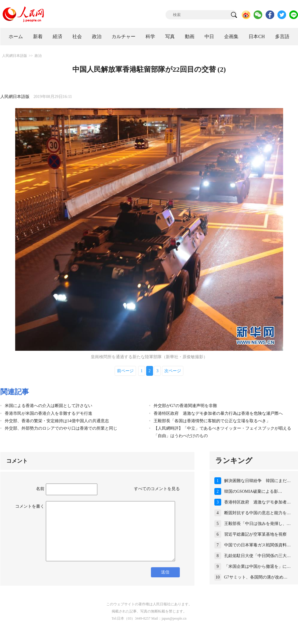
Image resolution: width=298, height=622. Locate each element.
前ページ (125, 371)
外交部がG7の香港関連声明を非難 (185, 405)
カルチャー (123, 36)
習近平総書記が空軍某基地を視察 (255, 534)
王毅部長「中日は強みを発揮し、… (257, 523)
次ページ (172, 371)
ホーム (16, 36)
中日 (209, 36)
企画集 (231, 36)
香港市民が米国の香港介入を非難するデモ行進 (48, 413)
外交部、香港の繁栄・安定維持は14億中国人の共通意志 (57, 421)
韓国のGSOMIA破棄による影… (253, 491)
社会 (77, 36)
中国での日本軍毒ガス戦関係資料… (257, 545)
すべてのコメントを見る (157, 489)
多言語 (282, 36)
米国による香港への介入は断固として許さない (48, 405)
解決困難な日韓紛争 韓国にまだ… (257, 480)
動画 (189, 36)
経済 (57, 36)
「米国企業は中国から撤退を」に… (257, 566)
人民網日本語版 (14, 56)
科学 (150, 36)
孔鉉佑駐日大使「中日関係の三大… (257, 556)
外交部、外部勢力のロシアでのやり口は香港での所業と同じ (61, 428)
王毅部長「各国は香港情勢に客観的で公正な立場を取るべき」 (212, 421)
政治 (97, 36)
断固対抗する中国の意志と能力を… (257, 513)
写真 (170, 36)
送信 (165, 572)
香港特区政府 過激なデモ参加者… (257, 502)
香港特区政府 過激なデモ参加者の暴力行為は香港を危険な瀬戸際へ (218, 413)
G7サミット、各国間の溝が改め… (256, 577)
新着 (38, 36)
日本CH (257, 36)
